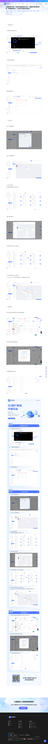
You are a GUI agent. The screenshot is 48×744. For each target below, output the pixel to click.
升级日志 (17, 736)
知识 (30, 3)
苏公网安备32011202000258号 (12, 740)
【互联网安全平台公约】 (37, 736)
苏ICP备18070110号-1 (18, 740)
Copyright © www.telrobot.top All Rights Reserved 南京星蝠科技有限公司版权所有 (15, 739)
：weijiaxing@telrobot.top (34, 725)
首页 (12, 3)
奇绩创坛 (9, 736)
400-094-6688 (40, 3)
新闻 (36, 3)
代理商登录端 (12, 736)
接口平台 (15, 736)
